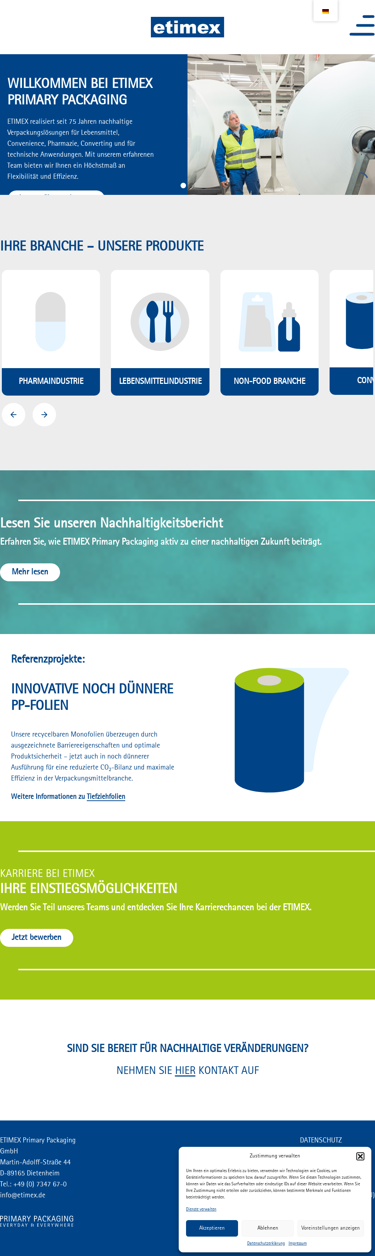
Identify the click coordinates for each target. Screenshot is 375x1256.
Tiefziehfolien (106, 797)
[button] (360, 1156)
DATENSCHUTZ (321, 1140)
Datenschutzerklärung (266, 1243)
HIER (185, 1071)
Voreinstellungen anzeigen (330, 1228)
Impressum (298, 1243)
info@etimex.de (22, 1195)
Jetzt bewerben (37, 938)
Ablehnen (267, 1228)
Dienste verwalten (201, 1209)
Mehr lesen (30, 572)
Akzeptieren (212, 1228)
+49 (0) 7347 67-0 (39, 1184)
